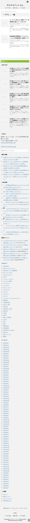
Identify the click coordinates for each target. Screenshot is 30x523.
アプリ (24, 25)
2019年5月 (6, 409)
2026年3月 (6, 343)
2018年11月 (6, 422)
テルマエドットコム (15, 5)
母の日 (5, 315)
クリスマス (6, 285)
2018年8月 (6, 428)
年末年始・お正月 (7, 309)
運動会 (5, 336)
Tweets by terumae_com (8, 146)
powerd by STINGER (17, 520)
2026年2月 (6, 345)
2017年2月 (6, 462)
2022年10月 (6, 368)
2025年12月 (6, 347)
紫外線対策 (6, 326)
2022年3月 (6, 373)
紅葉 (4, 323)
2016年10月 (6, 470)
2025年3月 (6, 355)
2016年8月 (6, 475)
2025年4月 (6, 353)
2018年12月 (6, 419)
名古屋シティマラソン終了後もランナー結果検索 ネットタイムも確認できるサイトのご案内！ (19, 82)
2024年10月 (6, 362)
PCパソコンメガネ (7, 272)
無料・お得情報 (7, 317)
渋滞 (27, 25)
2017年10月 (6, 449)
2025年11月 (6, 349)
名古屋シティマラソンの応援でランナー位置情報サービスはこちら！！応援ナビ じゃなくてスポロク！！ (19, 120)
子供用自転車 (6, 302)
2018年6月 (6, 432)
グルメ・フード (7, 287)
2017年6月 (6, 456)
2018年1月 (6, 443)
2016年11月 (6, 468)
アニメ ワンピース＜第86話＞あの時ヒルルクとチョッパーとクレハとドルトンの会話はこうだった (16, 228)
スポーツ (5, 292)
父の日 (5, 319)
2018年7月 (6, 430)
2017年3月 (6, 460)
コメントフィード (7, 498)
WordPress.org (7, 500)
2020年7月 (6, 390)
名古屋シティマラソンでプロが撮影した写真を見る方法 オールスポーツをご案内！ (19, 70)
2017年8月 (6, 453)
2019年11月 (6, 398)
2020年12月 (6, 385)
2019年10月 (6, 400)
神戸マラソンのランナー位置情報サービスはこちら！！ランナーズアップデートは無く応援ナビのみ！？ (16, 204)
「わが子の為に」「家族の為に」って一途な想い (15, 515)
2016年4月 (6, 483)
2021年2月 (6, 381)
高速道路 (12, 26)
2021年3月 (6, 379)
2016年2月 (6, 488)
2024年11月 (6, 360)
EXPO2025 (6, 266)
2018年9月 (6, 426)
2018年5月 (6, 434)
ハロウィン (6, 294)
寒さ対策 (5, 306)
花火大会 (5, 332)
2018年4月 (6, 436)
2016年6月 (6, 479)
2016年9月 (6, 473)
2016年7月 (6, 477)
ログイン (5, 494)
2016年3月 (6, 485)
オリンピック (6, 283)
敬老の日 (5, 311)
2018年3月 (6, 439)
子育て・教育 (6, 304)
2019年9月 (6, 402)
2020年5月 (6, 392)
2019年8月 (6, 404)
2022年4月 (6, 370)
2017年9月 (6, 451)
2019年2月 (6, 415)
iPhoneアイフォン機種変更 (10, 270)
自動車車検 (6, 328)
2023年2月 (6, 366)
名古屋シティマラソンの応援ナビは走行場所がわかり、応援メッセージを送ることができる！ (19, 107)
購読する (4, 61)
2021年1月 (6, 383)
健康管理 (5, 300)
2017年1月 (6, 464)
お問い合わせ (6, 508)
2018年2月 (6, 441)
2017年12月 (6, 445)
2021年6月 (6, 375)
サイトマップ (6, 289)
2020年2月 (6, 396)
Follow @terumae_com (8, 142)
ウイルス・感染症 (7, 281)
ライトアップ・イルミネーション (11, 298)
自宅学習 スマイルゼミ (9, 330)
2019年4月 (6, 411)
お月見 (5, 277)
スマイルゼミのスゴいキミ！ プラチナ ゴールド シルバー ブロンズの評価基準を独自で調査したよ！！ (16, 211)
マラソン (5, 296)
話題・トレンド (7, 334)
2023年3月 (6, 364)
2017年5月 (6, 458)
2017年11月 (6, 447)
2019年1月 (6, 417)
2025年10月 (6, 351)
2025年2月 (6, 358)
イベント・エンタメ (8, 279)
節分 (4, 321)
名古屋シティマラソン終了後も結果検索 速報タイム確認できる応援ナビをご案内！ (19, 95)
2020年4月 (6, 394)
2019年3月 (6, 413)
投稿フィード (6, 496)
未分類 (5, 313)
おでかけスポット (7, 274)
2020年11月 (6, 387)
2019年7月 (6, 407)
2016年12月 (6, 466)
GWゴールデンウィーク (16, 25)
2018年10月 (6, 424)
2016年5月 (6, 481)
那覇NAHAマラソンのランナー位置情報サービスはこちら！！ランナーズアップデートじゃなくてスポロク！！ (16, 221)
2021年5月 (6, 377)
